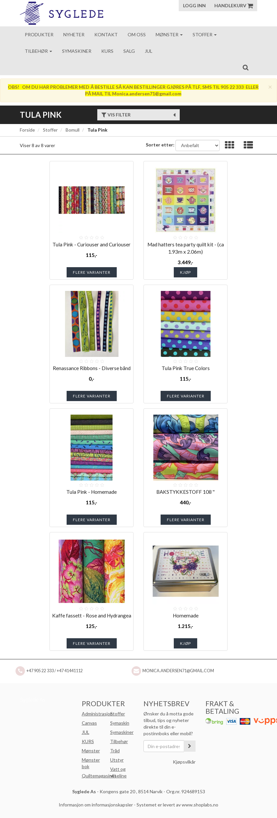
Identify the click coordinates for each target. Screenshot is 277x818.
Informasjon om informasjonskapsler (96, 804)
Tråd (115, 750)
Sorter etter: (160, 144)
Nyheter (73, 34)
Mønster (169, 34)
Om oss (137, 34)
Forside (27, 130)
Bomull (72, 130)
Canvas (89, 723)
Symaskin (119, 723)
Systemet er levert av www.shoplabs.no (177, 804)
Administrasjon (97, 713)
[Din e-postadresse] (163, 746)
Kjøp (185, 272)
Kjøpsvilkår (184, 762)
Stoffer (205, 34)
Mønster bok (91, 763)
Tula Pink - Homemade (91, 492)
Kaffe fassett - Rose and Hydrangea (91, 615)
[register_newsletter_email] (190, 746)
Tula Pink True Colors (186, 368)
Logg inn (194, 5)
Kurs (107, 51)
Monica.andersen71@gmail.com (178, 670)
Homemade (186, 615)
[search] (245, 67)
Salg (129, 51)
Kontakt (106, 34)
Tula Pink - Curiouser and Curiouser (91, 244)
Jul (148, 51)
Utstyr (117, 760)
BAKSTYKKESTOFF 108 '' (185, 492)
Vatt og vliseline (118, 772)
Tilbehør (38, 51)
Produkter (39, 34)
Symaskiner (76, 51)
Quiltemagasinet (99, 775)
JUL (85, 732)
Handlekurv (233, 5)
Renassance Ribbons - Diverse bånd (92, 368)
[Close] (270, 86)
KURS (88, 741)
